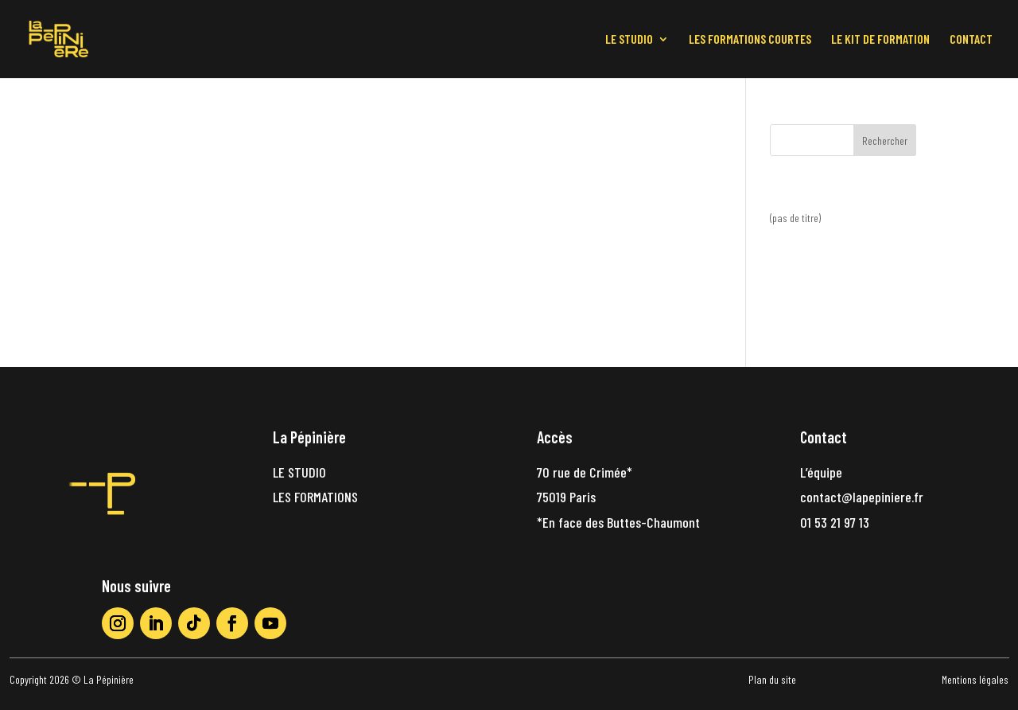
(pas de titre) (795, 217)
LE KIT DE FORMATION (880, 39)
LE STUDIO (629, 39)
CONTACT (971, 39)
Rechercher (884, 140)
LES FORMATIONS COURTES (750, 39)
